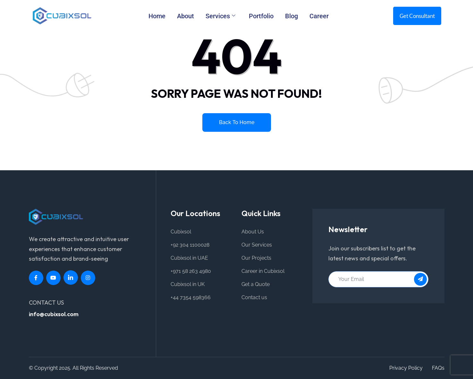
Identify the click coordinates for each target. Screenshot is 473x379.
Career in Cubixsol (262, 271)
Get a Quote (255, 284)
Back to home (236, 122)
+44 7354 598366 (191, 297)
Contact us (254, 297)
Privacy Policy (406, 368)
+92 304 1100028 (190, 245)
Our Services (256, 245)
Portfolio (261, 16)
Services (220, 16)
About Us (252, 232)
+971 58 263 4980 (191, 271)
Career (319, 16)
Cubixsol (181, 232)
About (185, 16)
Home (156, 16)
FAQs (438, 368)
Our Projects (256, 258)
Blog (291, 16)
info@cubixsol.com (54, 314)
